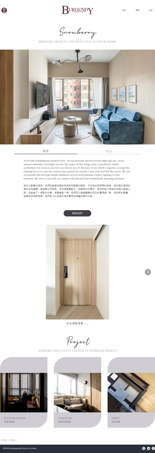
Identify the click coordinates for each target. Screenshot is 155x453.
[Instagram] (143, 448)
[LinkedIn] (148, 448)
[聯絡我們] (77, 213)
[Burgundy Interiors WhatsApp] (153, 448)
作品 (12, 440)
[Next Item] (148, 272)
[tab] (46, 151)
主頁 (4, 440)
